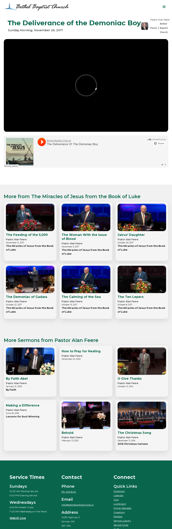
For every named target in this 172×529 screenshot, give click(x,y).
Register (118, 516)
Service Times (121, 524)
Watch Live (18, 518)
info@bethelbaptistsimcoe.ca (77, 504)
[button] (164, 7)
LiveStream (120, 503)
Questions (119, 512)
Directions (119, 491)
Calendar (119, 495)
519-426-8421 (68, 491)
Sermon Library (122, 520)
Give (116, 499)
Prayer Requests (122, 508)
